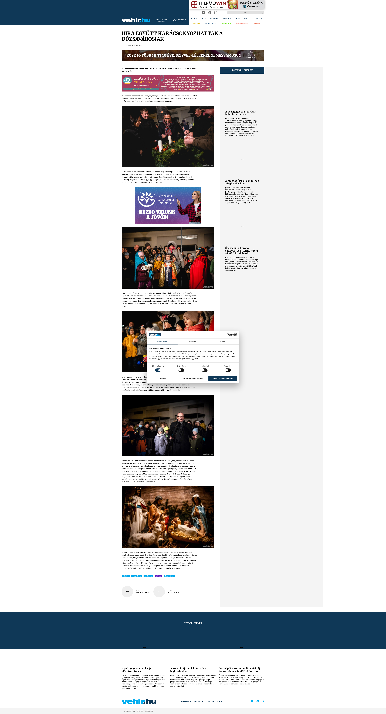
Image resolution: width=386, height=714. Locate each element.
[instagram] (215, 12)
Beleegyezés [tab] (162, 341)
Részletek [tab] (193, 341)
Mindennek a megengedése (223, 378)
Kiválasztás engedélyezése (193, 378)
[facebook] (209, 12)
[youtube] (203, 12)
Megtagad (163, 378)
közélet (125, 576)
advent (158, 576)
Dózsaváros (169, 576)
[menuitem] (194, 18)
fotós (170, 590)
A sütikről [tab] (224, 341)
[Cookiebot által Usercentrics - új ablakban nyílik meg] (228, 334)
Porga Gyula (137, 576)
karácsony (148, 576)
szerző (138, 590)
